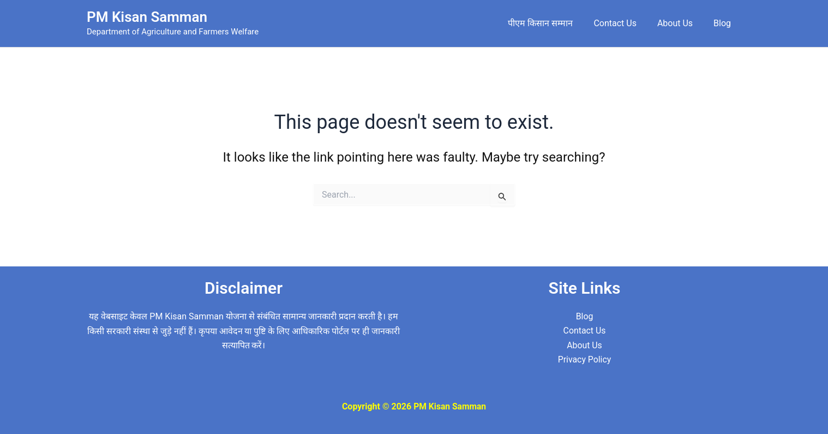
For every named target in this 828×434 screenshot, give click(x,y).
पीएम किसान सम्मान (551, 23)
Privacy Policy (584, 359)
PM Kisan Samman (147, 17)
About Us (680, 23)
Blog (724, 23)
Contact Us (623, 23)
